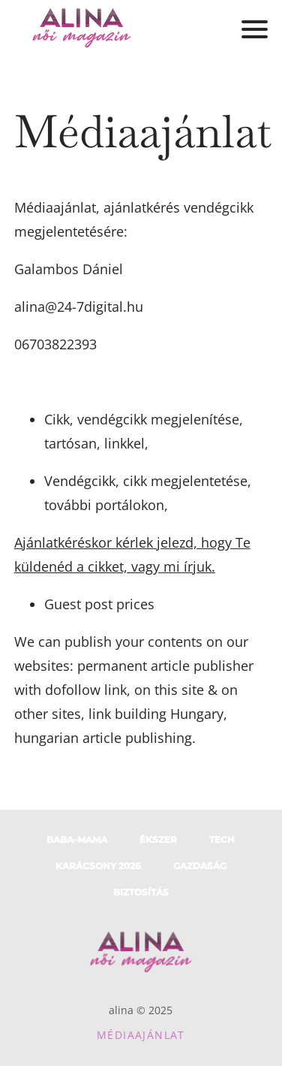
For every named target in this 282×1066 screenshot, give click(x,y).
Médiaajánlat (141, 1035)
